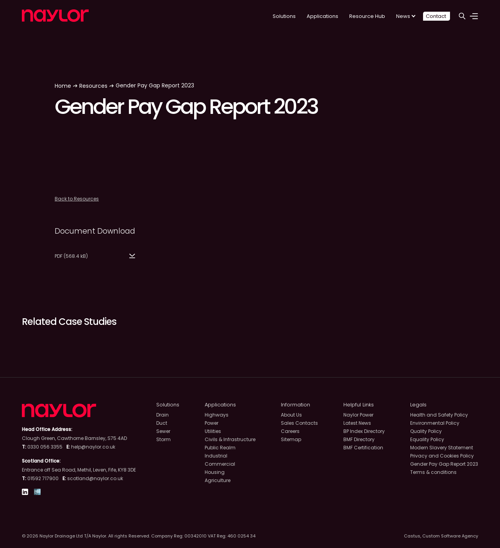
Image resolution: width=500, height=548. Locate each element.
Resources (93, 86)
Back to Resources (77, 198)
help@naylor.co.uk (93, 446)
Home (63, 86)
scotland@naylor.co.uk (95, 478)
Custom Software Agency (450, 536)
